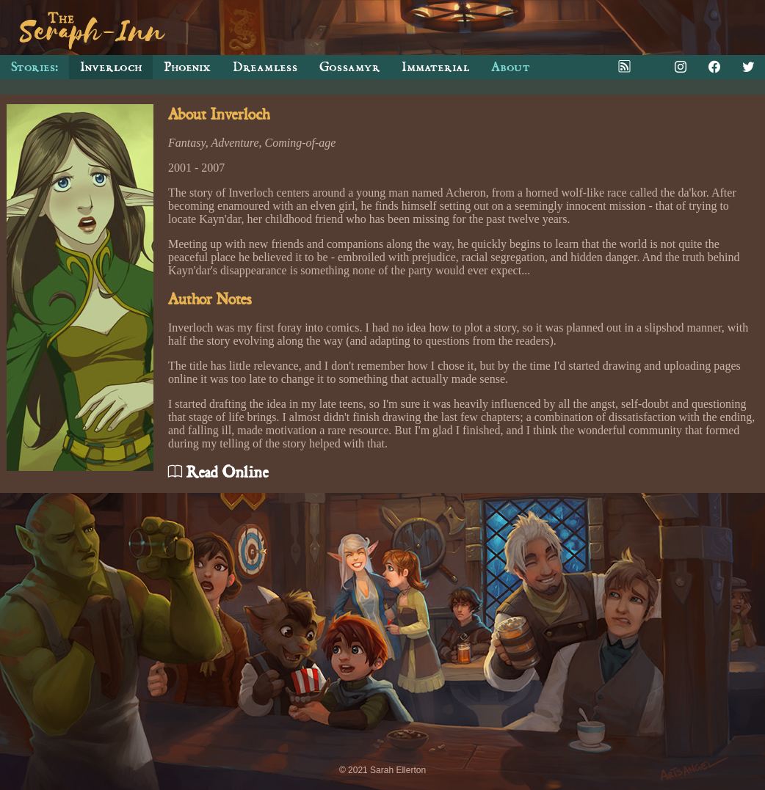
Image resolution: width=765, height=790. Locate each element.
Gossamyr (349, 67)
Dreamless (265, 67)
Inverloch (111, 67)
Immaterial (435, 67)
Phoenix (187, 67)
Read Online (218, 472)
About (510, 67)
